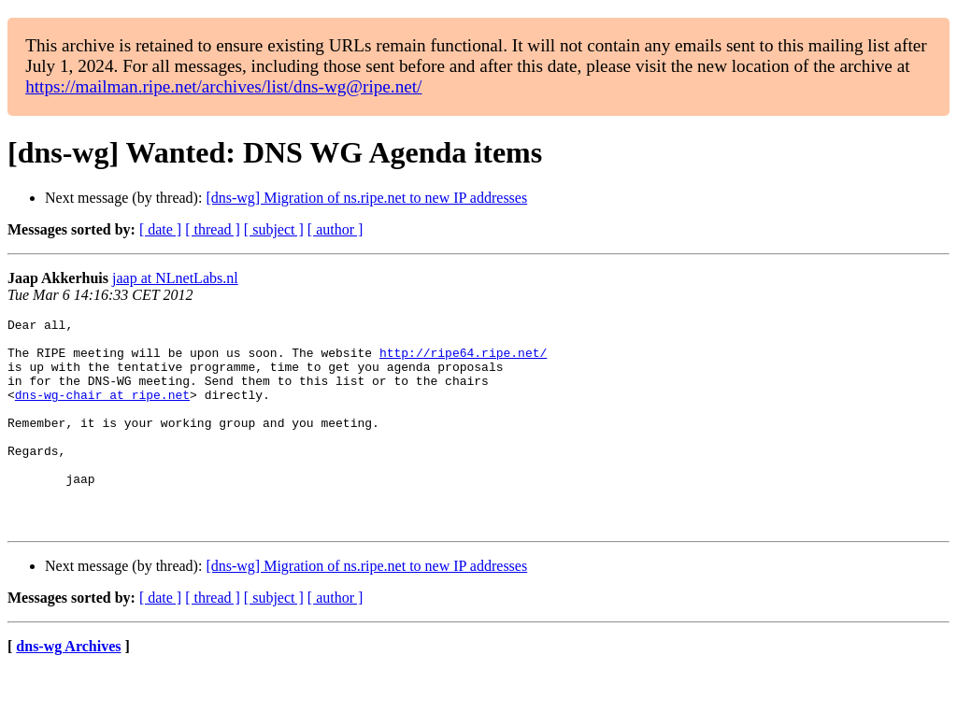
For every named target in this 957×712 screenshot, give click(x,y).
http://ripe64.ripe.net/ (463, 360)
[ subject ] (274, 229)
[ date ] (160, 229)
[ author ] (335, 229)
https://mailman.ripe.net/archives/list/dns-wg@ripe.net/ (223, 86)
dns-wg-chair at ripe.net (102, 411)
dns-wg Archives (68, 688)
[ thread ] (212, 229)
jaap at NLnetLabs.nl (175, 278)
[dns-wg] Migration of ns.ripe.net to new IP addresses (366, 198)
